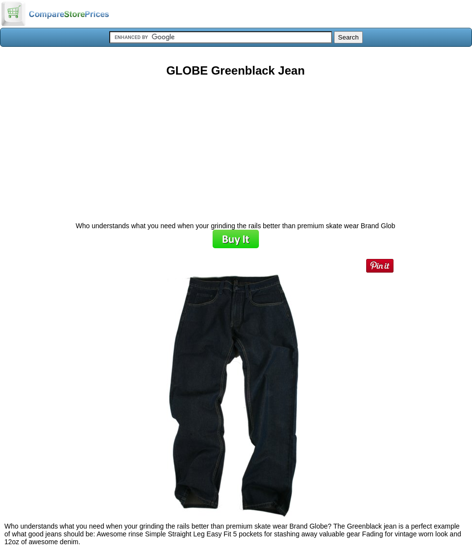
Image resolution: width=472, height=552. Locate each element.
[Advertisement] (235, 146)
